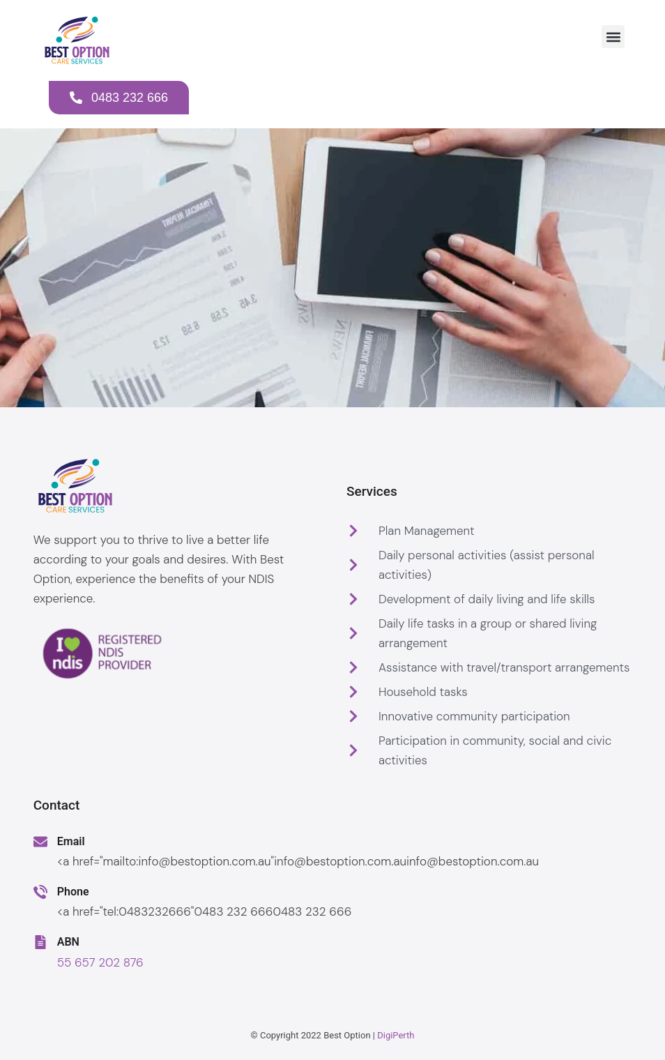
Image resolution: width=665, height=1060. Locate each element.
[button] (613, 36)
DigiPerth (395, 1035)
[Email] (40, 842)
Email (71, 841)
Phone (73, 891)
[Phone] (40, 892)
